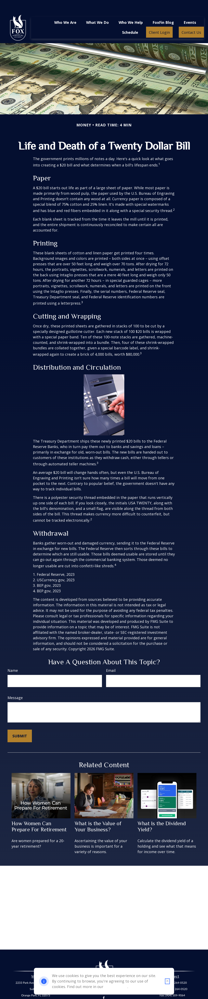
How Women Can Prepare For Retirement (39, 814)
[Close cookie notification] (167, 981)
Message (15, 685)
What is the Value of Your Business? (98, 814)
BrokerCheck (143, 996)
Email (111, 658)
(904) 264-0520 (177, 970)
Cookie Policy (115, 986)
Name (13, 658)
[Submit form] (20, 723)
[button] (65, 9)
